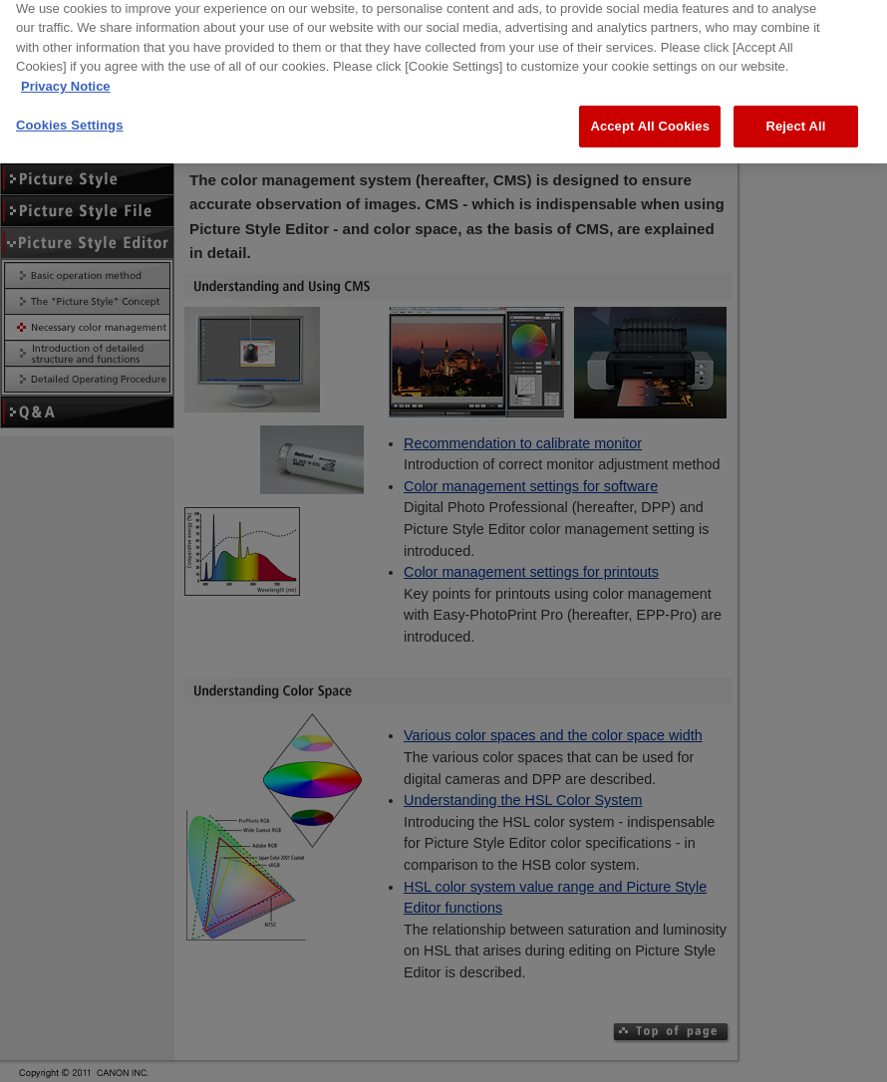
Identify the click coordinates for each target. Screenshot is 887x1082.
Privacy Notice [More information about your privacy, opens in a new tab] (66, 68)
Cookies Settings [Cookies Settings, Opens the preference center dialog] (70, 108)
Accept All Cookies (650, 109)
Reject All (795, 109)
